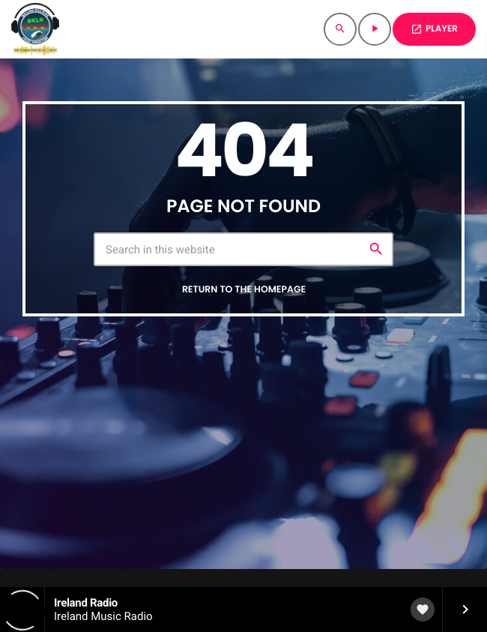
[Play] (374, 29)
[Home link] (35, 29)
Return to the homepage (244, 289)
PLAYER (434, 28)
